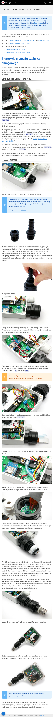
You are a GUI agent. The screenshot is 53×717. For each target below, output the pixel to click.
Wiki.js (42, 715)
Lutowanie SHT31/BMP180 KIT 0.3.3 (18, 52)
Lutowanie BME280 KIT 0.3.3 (15, 49)
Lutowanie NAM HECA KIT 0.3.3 (19, 43)
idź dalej (24, 210)
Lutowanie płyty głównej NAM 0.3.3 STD (22, 40)
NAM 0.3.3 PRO (43, 40)
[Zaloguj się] (50, 2)
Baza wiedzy (38, 23)
